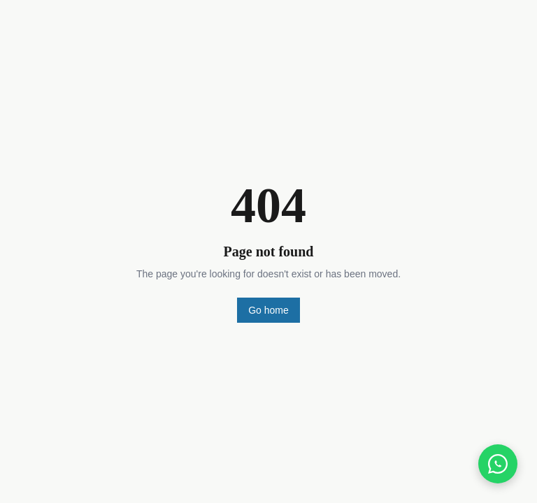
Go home (268, 310)
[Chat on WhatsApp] (497, 463)
